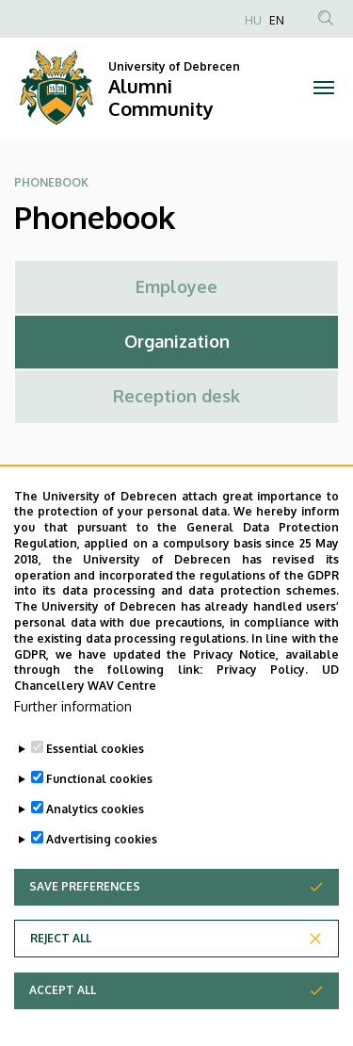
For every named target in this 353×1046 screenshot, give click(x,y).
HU (253, 20)
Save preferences (84, 913)
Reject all (60, 964)
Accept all (62, 1016)
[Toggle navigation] (324, 88)
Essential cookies (95, 775)
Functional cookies (99, 805)
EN (276, 20)
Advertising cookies (101, 865)
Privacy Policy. (263, 697)
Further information (73, 733)
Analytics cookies (95, 835)
